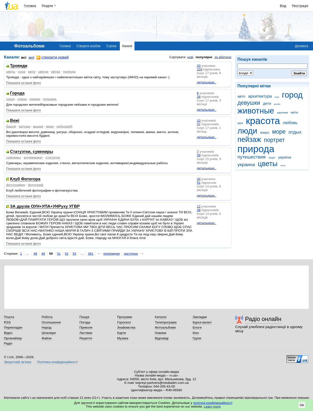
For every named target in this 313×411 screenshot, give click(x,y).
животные (255, 110)
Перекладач (13, 327)
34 (199, 179)
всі (23, 57)
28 (199, 97)
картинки (282, 112)
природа (255, 149)
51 (199, 182)
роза (21, 71)
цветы (268, 164)
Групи (197, 338)
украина (246, 164)
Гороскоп (124, 322)
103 (199, 69)
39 (199, 155)
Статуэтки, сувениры (31, 152)
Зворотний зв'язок (17, 362)
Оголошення (51, 322)
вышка (38, 126)
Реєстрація (300, 6)
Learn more (212, 406)
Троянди (18, 66)
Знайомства (126, 327)
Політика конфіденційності (57, 362)
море (279, 131)
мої (31, 57)
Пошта (9, 317)
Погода (84, 322)
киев (240, 123)
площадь (50, 99)
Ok (302, 405)
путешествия (251, 157)
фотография (15, 185)
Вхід (283, 6)
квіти (294, 112)
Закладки (200, 317)
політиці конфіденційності (212, 403)
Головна (30, 6)
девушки (248, 103)
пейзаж (249, 139)
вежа (50, 126)
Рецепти (85, 338)
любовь (290, 122)
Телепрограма (166, 322)
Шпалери (49, 333)
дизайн (277, 104)
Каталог (161, 317)
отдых (295, 132)
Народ (46, 327)
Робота (47, 317)
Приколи (85, 327)
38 (199, 210)
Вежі (14, 121)
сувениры (13, 157)
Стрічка (111, 46)
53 (74, 253)
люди (247, 130)
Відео (8, 333)
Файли (47, 338)
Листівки (85, 333)
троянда (69, 71)
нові (190, 57)
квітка (55, 71)
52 (66, 253)
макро (264, 132)
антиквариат (33, 157)
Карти (121, 333)
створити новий (52, 57)
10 (199, 120)
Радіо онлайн (263, 319)
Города (17, 93)
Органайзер (13, 338)
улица (22, 99)
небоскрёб (64, 126)
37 (199, 124)
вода (277, 97)
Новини (160, 333)
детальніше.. (206, 82)
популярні (204, 57)
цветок (43, 71)
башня (11, 126)
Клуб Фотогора (25, 179)
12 (199, 206)
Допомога (301, 46)
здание (34, 99)
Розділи (47, 6)
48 (35, 253)
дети (267, 103)
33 (199, 66)
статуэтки (52, 157)
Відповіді (161, 338)
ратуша (24, 126)
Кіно (196, 333)
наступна (131, 253)
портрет (274, 140)
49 (43, 253)
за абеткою (222, 57)
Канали (127, 46)
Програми (124, 317)
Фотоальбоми (165, 327)
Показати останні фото (23, 83)
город (292, 94)
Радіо (8, 343)
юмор (282, 165)
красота (263, 120)
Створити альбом (89, 46)
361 (90, 253)
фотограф (35, 185)
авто (241, 96)
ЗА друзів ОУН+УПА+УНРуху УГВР (45, 207)
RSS (7, 322)
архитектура (260, 96)
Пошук (84, 317)
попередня (111, 253)
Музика (122, 338)
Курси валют (202, 322)
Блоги (197, 327)
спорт (271, 157)
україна (284, 157)
